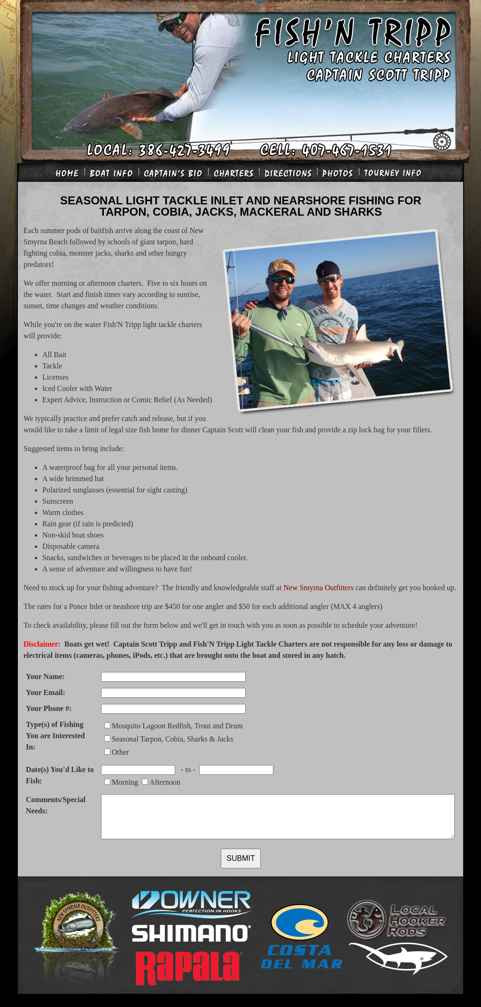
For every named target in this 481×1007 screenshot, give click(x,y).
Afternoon (164, 782)
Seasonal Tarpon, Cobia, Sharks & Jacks (172, 739)
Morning (125, 782)
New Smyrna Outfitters (318, 588)
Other (120, 752)
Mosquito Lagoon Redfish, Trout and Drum (177, 726)
